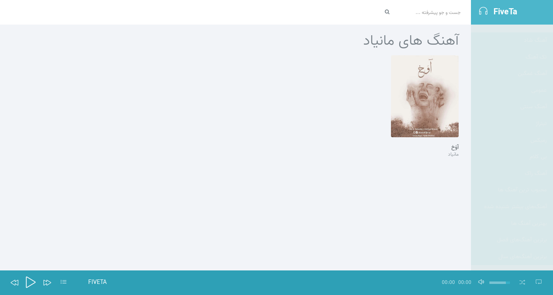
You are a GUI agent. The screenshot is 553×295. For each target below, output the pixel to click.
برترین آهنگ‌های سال (522, 249)
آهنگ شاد (535, 32)
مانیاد (453, 154)
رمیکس (538, 132)
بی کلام (538, 149)
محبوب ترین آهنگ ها (522, 182)
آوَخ (455, 147)
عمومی (539, 82)
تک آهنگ (536, 49)
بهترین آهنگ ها (529, 215)
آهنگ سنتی (533, 99)
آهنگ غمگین (532, 65)
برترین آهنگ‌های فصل (522, 232)
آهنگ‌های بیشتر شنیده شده (515, 199)
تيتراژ (541, 115)
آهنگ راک (536, 165)
